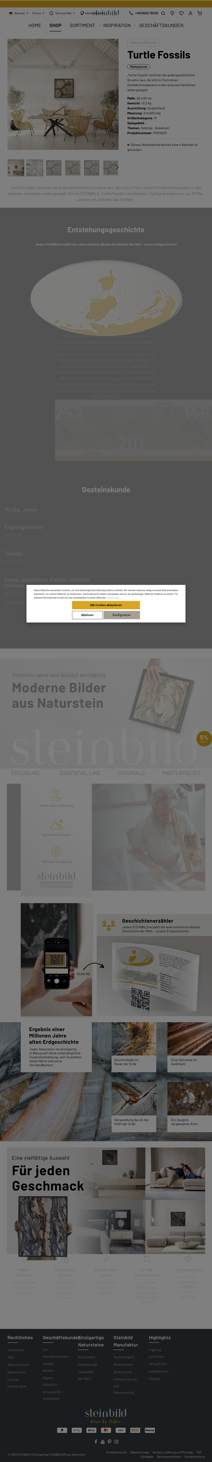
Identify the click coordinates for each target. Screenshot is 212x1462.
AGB (10, 1357)
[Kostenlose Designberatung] (142, 13)
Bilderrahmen (123, 1364)
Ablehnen (87, 615)
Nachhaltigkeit (123, 1357)
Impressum (15, 1350)
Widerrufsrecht (18, 1365)
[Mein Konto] (190, 13)
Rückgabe (147, 1456)
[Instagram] (116, 1443)
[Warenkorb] (199, 13)
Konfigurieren (122, 615)
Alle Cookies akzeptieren (106, 605)
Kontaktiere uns (116, 1452)
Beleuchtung (122, 1372)
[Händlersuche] (172, 13)
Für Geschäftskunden (55, 1353)
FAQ (198, 1452)
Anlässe (154, 1379)
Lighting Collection (156, 1353)
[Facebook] (96, 1443)
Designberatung (194, 1456)
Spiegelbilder (158, 1364)
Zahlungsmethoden (169, 1456)
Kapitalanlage (88, 1364)
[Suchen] (163, 13)
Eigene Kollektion (50, 1381)
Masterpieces (138, 66)
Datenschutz (16, 1372)
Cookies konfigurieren (17, 1382)
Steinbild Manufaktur (125, 1341)
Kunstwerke (86, 1357)
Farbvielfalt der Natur (86, 1375)
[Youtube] (103, 1443)
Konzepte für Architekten (52, 1395)
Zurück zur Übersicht (143, 42)
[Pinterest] (109, 1443)
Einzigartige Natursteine (91, 1341)
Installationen (159, 1371)
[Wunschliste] (181, 13)
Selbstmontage (139, 1452)
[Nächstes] (113, 145)
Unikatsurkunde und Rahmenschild (125, 1385)
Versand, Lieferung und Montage (172, 1452)
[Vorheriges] (103, 145)
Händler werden (48, 1367)
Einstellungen (113, 597)
